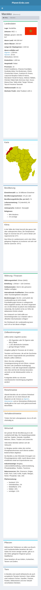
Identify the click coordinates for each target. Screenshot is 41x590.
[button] (2, 8)
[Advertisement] (20, 116)
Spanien (7, 55)
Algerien (7, 52)
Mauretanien (8, 401)
